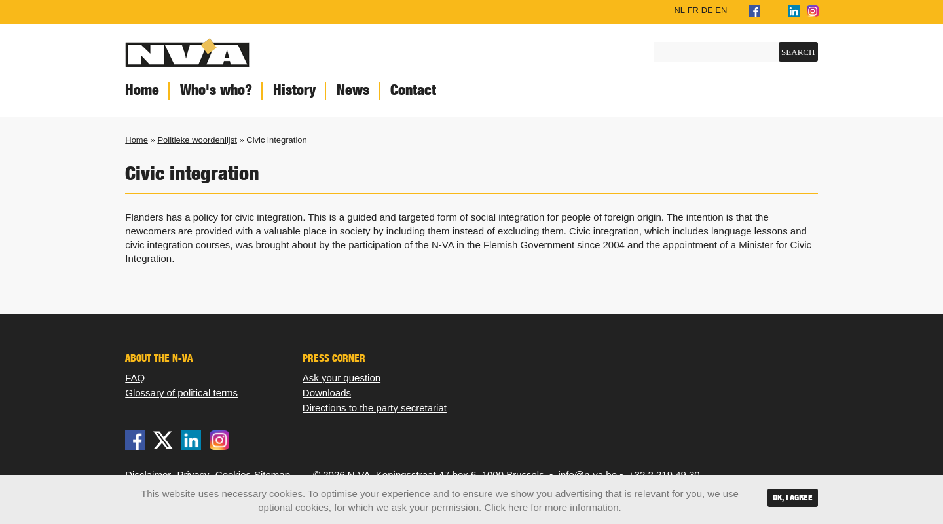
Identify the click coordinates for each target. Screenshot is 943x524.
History (294, 90)
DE (707, 9)
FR (693, 9)
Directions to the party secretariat (375, 407)
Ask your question (341, 377)
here (518, 507)
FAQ (135, 377)
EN (721, 9)
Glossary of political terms (181, 392)
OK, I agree (793, 497)
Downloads (327, 392)
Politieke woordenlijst (196, 140)
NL (679, 9)
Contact (413, 90)
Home (142, 90)
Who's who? (216, 90)
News (353, 90)
